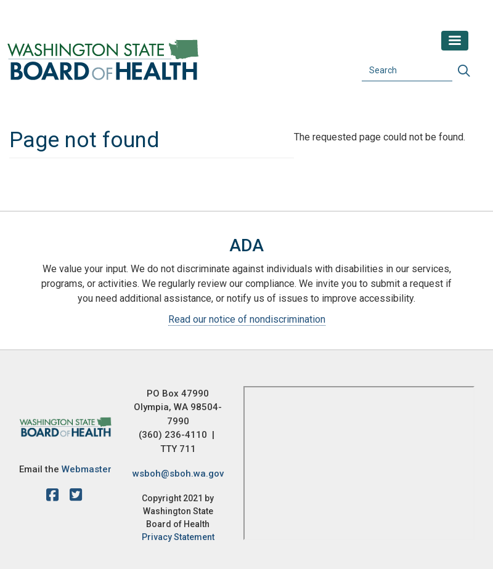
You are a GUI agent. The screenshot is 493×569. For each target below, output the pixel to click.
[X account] (76, 496)
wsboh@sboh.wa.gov (178, 473)
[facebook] (55, 496)
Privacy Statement (178, 537)
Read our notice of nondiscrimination (246, 319)
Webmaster (87, 469)
